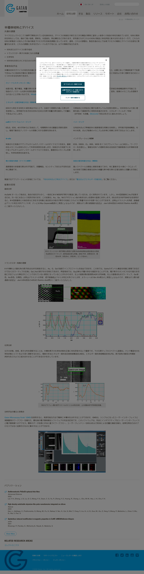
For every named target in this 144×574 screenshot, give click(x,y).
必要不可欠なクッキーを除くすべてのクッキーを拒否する (72, 91)
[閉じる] (106, 60)
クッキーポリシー (62, 76)
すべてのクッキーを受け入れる (73, 84)
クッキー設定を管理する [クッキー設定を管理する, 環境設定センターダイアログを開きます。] (73, 97)
